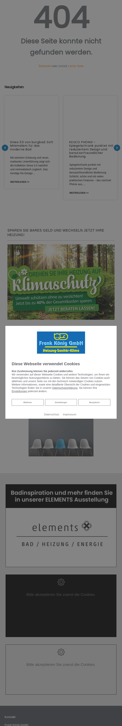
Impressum (69, 414)
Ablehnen (27, 401)
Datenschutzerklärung (65, 387)
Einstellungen (61, 402)
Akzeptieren (94, 402)
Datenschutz (51, 414)
